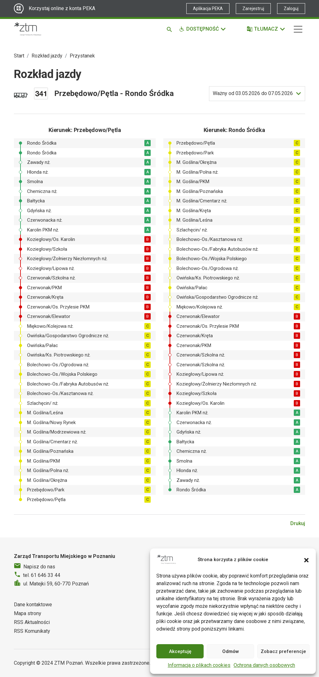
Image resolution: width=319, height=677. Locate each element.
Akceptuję (180, 651)
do (253, 93)
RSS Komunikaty (32, 631)
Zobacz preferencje (283, 651)
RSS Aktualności (32, 622)
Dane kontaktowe (33, 605)
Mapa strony (27, 613)
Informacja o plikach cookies (199, 665)
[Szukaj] (170, 29)
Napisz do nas (39, 567)
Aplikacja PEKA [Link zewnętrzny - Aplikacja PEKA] (208, 8)
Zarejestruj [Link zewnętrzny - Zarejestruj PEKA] (253, 8)
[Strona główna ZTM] (27, 29)
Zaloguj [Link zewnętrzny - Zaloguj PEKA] (291, 8)
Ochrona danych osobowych (264, 665)
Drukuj (297, 523)
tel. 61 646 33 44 (41, 575)
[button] (306, 559)
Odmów (230, 651)
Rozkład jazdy (47, 56)
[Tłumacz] (266, 29)
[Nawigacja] (298, 29)
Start (19, 56)
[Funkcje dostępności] (203, 29)
